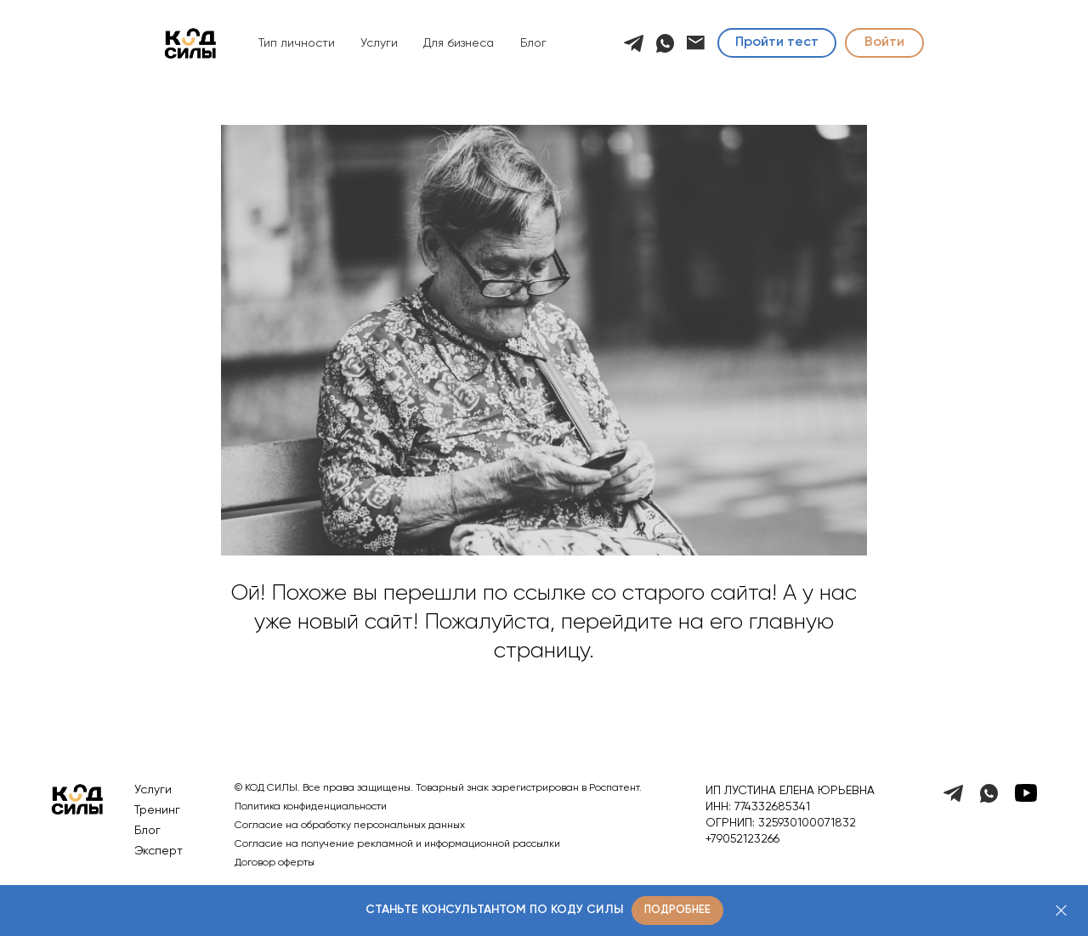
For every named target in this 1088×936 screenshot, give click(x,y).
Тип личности (296, 43)
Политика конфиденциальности (311, 807)
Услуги (379, 43)
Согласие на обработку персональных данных (350, 825)
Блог (533, 43)
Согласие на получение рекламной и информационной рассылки (397, 844)
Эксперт (158, 851)
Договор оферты (274, 863)
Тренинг (157, 810)
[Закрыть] (1061, 911)
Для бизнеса (458, 43)
